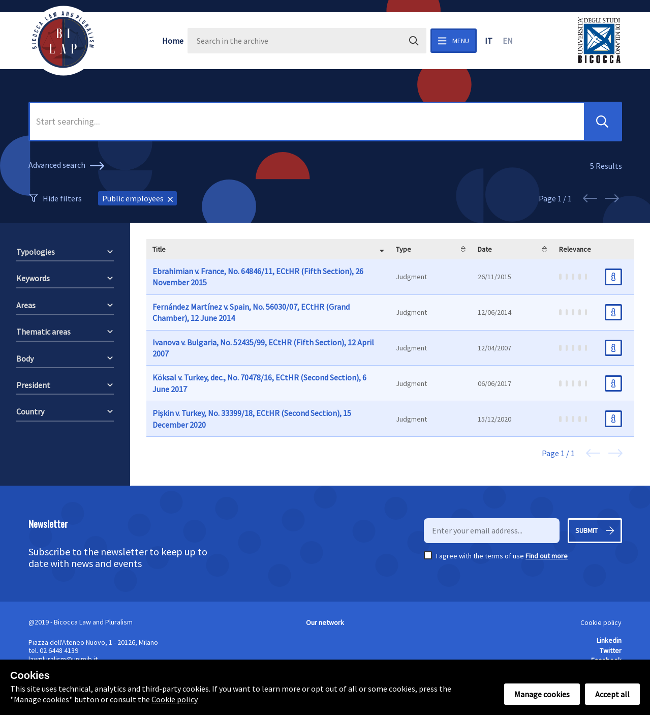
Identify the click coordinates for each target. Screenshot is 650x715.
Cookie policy (601, 622)
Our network (325, 622)
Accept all (612, 694)
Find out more (546, 555)
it (488, 41)
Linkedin (609, 640)
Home (172, 41)
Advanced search (67, 166)
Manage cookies (542, 694)
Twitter (611, 650)
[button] (602, 121)
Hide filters (62, 198)
